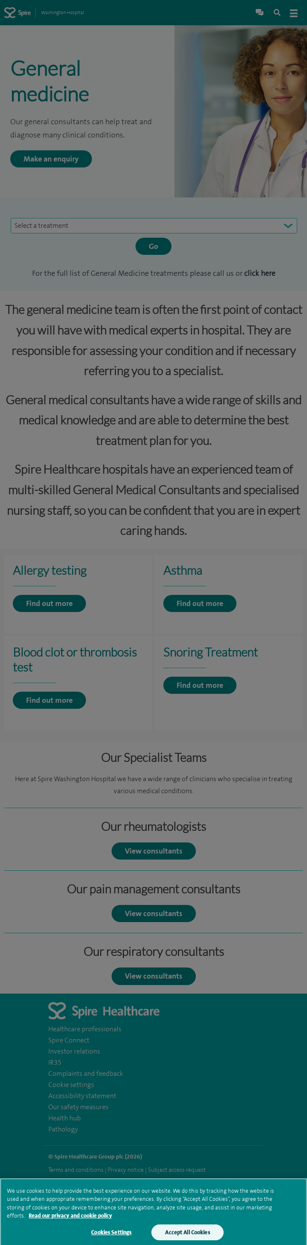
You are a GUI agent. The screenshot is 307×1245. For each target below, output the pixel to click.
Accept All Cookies (187, 1236)
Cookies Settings (111, 1236)
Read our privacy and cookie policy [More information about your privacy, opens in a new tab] (70, 1220)
